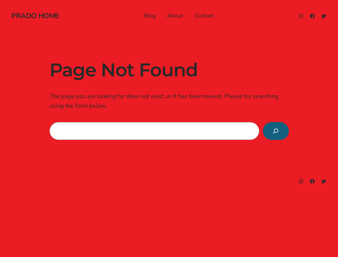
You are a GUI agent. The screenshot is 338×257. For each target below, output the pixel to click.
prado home (35, 16)
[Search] (275, 131)
